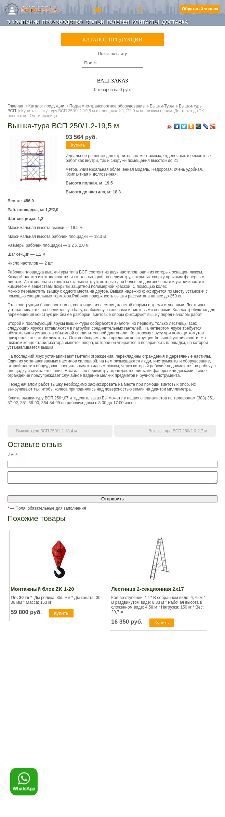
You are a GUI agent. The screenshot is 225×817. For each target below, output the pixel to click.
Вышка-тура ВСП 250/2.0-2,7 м (178, 431)
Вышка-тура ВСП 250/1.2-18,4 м (46, 431)
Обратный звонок (200, 9)
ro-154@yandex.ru (98, 9)
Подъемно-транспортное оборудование (107, 106)
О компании (22, 22)
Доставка (175, 22)
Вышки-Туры (162, 106)
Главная (15, 106)
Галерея (118, 22)
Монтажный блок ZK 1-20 (42, 591)
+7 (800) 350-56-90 (141, 9)
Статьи (95, 22)
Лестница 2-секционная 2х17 (147, 591)
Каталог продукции (46, 106)
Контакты (145, 22)
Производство (62, 22)
